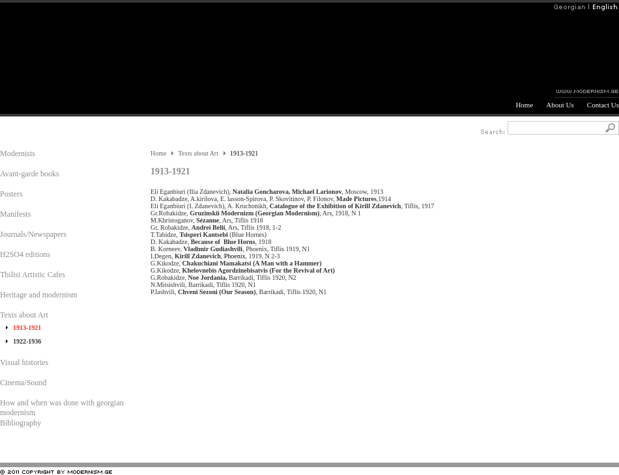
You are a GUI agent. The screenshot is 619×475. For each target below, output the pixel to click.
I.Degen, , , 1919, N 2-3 (217, 256)
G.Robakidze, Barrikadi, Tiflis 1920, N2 (225, 277)
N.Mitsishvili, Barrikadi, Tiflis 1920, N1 (205, 284)
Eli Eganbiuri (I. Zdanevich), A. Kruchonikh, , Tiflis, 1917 (295, 206)
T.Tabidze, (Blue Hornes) (210, 234)
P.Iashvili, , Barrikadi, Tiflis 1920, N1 (240, 291)
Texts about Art (198, 153)
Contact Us (603, 105)
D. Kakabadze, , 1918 (213, 241)
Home (524, 105)
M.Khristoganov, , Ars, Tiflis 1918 (208, 220)
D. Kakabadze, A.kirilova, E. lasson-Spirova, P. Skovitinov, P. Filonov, (243, 198)
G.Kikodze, (238, 263)
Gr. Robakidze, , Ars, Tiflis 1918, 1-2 (217, 227)
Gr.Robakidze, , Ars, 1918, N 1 (257, 213)
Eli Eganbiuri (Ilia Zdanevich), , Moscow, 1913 (268, 191)
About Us (559, 105)
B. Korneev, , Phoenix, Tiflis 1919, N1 (232, 248)
